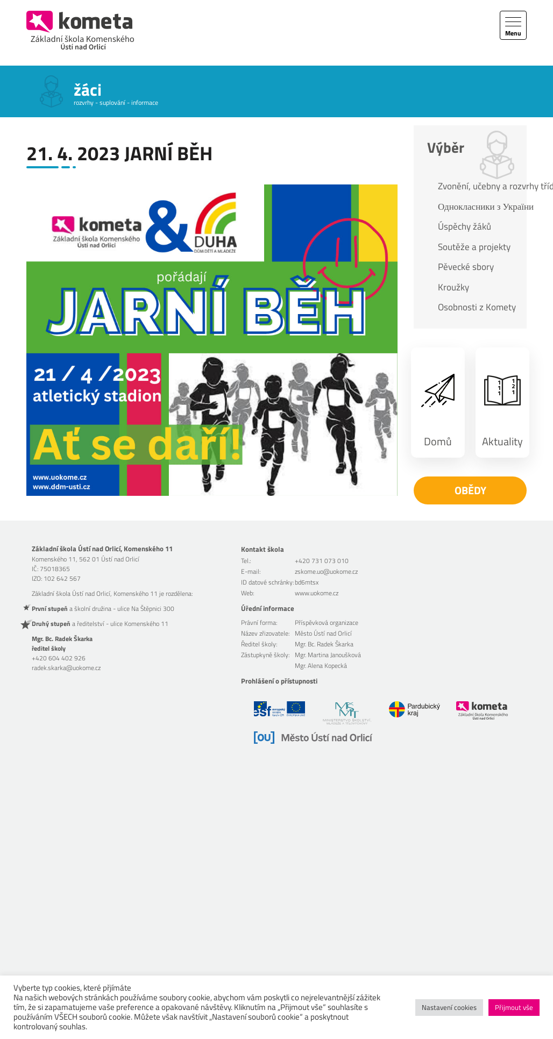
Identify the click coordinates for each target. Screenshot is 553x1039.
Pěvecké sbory (466, 267)
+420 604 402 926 (59, 658)
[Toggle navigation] (513, 25)
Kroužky (453, 287)
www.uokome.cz (316, 593)
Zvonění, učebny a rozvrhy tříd (477, 186)
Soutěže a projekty (474, 247)
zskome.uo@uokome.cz (326, 571)
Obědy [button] (470, 490)
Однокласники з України (477, 207)
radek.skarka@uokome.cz (66, 668)
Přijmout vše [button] (514, 1007)
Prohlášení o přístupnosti (279, 680)
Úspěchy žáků (464, 226)
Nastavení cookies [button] (449, 1007)
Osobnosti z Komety (477, 307)
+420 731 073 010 (322, 561)
